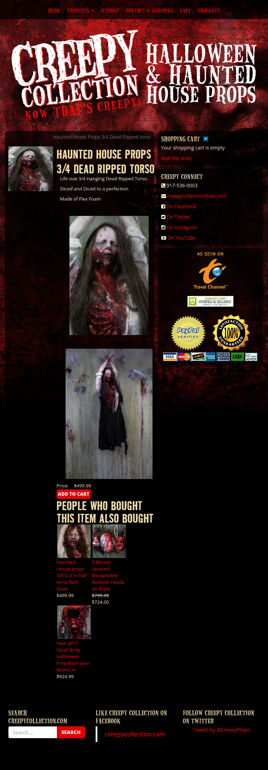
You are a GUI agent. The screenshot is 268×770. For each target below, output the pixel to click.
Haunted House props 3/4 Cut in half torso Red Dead (72, 575)
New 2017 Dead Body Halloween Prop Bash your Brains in (73, 656)
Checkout (209, 10)
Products (80, 10)
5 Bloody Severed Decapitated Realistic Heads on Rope (108, 575)
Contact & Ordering (149, 10)
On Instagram (182, 227)
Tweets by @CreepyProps (221, 729)
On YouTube (181, 237)
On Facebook (181, 206)
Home (54, 10)
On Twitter (178, 216)
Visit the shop (176, 158)
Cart (185, 10)
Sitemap (110, 10)
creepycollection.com (135, 734)
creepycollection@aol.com (196, 195)
